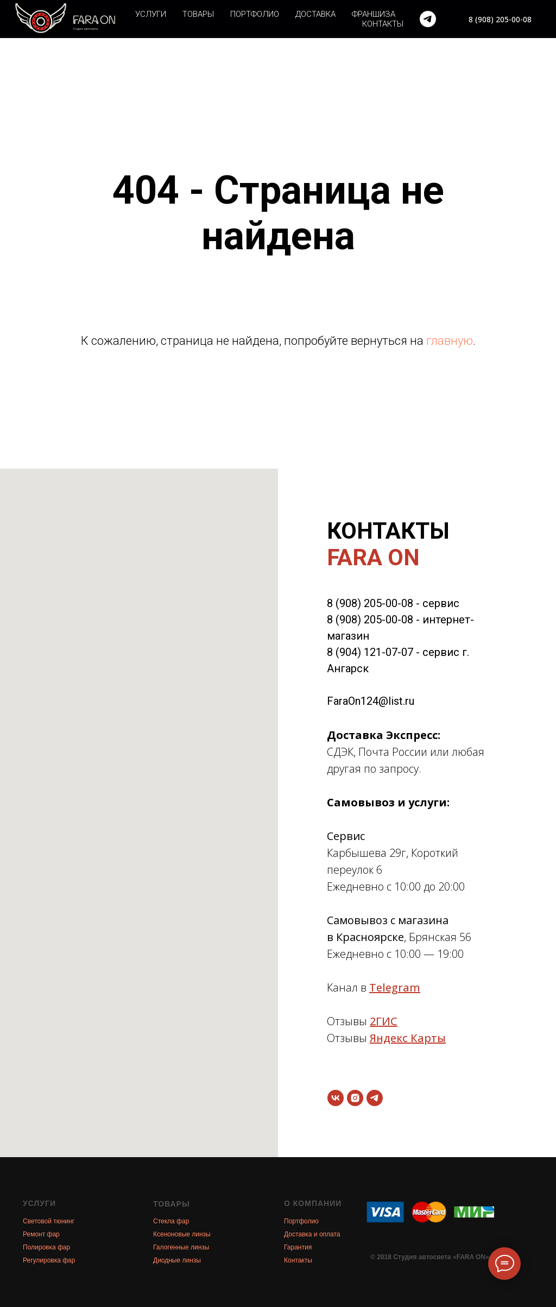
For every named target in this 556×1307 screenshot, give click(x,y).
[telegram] (428, 19)
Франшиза (373, 14)
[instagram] (355, 1098)
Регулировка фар (49, 1260)
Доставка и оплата (312, 1234)
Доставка (315, 14)
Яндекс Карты (408, 1038)
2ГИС (383, 1021)
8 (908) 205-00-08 (370, 603)
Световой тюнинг (48, 1221)
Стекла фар (171, 1221)
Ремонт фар (41, 1234)
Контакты (382, 24)
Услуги (150, 14)
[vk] (335, 1098)
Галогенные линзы (181, 1247)
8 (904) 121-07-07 (370, 652)
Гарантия (298, 1247)
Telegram (394, 987)
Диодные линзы (177, 1260)
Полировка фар (46, 1247)
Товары (198, 14)
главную (449, 341)
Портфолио (254, 14)
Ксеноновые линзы (182, 1234)
